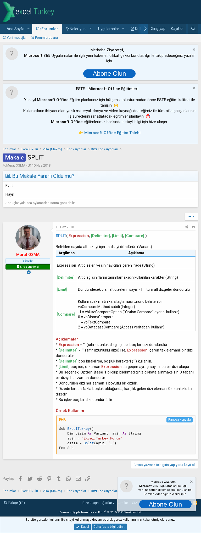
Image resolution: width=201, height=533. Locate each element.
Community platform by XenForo (100, 512)
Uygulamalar (108, 28)
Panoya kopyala (179, 419)
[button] (28, 29)
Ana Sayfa (15, 28)
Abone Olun (109, 73)
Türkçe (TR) (14, 503)
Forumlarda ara (46, 38)
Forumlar (49, 28)
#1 (194, 227)
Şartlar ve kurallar (115, 503)
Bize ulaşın (90, 503)
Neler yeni (78, 28)
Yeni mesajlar (17, 38)
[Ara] (193, 29)
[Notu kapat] (193, 50)
